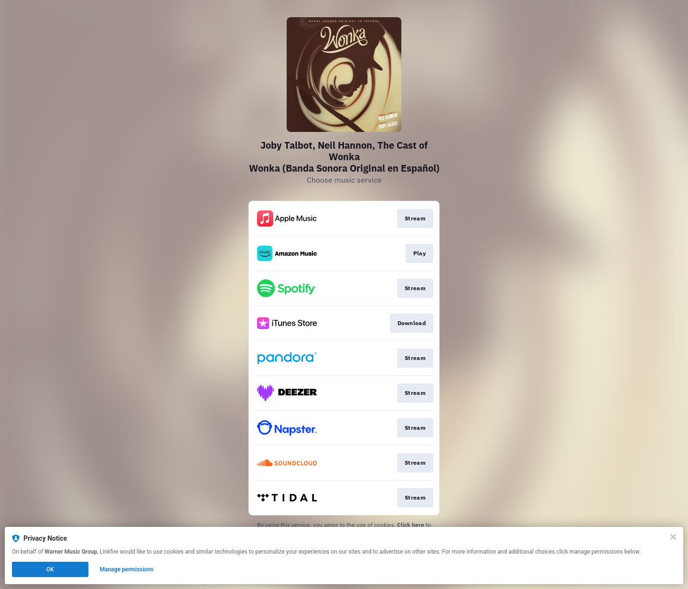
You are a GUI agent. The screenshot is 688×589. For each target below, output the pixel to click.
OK (50, 569)
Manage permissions (127, 569)
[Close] (673, 537)
